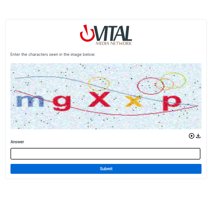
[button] (191, 136)
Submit (106, 168)
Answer (17, 141)
